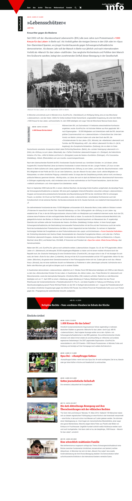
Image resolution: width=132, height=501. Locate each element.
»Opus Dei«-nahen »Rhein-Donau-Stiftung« (102, 240)
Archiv (40, 8)
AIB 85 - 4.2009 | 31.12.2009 (35, 17)
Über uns (48, 8)
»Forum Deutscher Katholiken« (111, 231)
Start (28, 8)
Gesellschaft (20, 23)
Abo (34, 8)
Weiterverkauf (59, 8)
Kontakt (69, 8)
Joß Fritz (30, 28)
